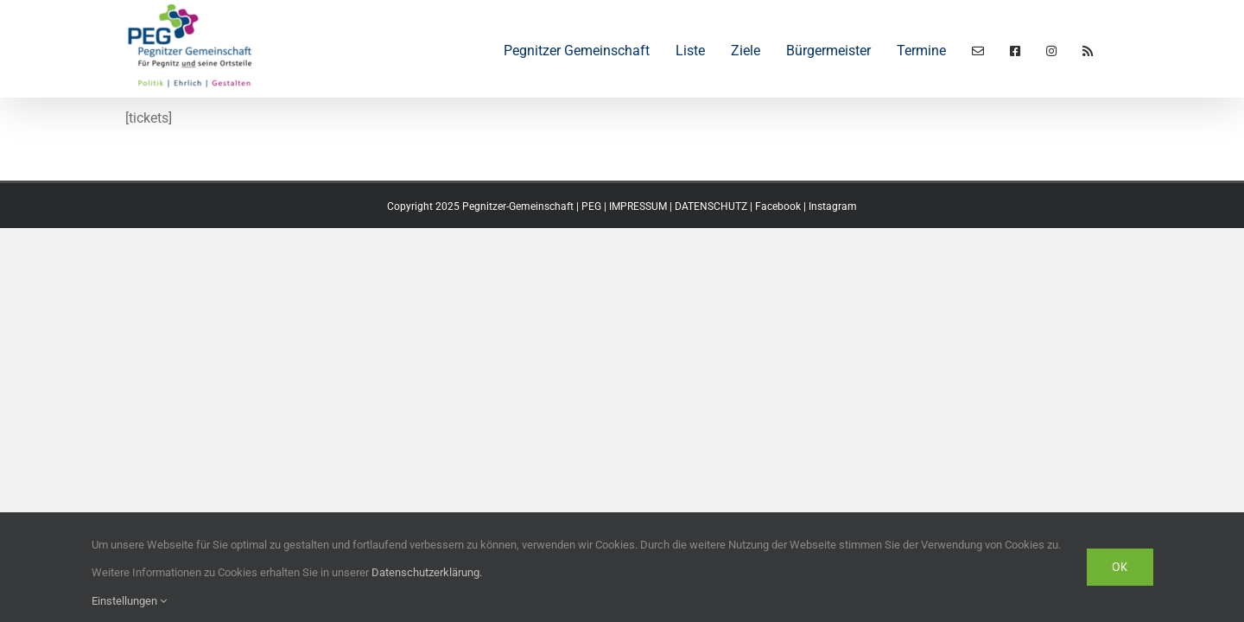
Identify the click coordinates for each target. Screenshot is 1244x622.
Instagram (833, 206)
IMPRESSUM (638, 206)
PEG (591, 206)
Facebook (778, 206)
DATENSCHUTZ (711, 206)
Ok (1120, 566)
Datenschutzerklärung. (426, 572)
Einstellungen (129, 600)
